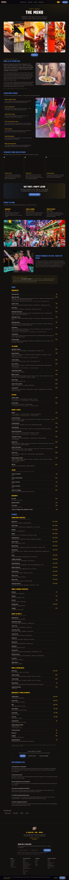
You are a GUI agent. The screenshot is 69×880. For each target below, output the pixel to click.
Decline (56, 877)
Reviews (24, 873)
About (27, 813)
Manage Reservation (51, 865)
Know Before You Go (26, 868)
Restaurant (40, 2)
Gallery (21, 813)
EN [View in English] (58, 2)
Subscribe (47, 850)
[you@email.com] (36, 850)
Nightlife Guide (25, 862)
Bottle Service (23, 2)
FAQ (24, 869)
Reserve (65, 2)
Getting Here (25, 866)
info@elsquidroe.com (34, 838)
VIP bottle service (32, 755)
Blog (36, 861)
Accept (62, 877)
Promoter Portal (51, 866)
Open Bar (30, 2)
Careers (36, 864)
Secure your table (34, 194)
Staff (48, 868)
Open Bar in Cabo (26, 865)
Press (36, 862)
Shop (36, 865)
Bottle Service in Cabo (27, 864)
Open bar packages (43, 755)
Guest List (12, 864)
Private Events (13, 866)
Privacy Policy (7, 878)
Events (35, 2)
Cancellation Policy (51, 862)
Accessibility (50, 864)
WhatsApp (34, 839)
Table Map (12, 862)
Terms (49, 861)
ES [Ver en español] (60, 2)
